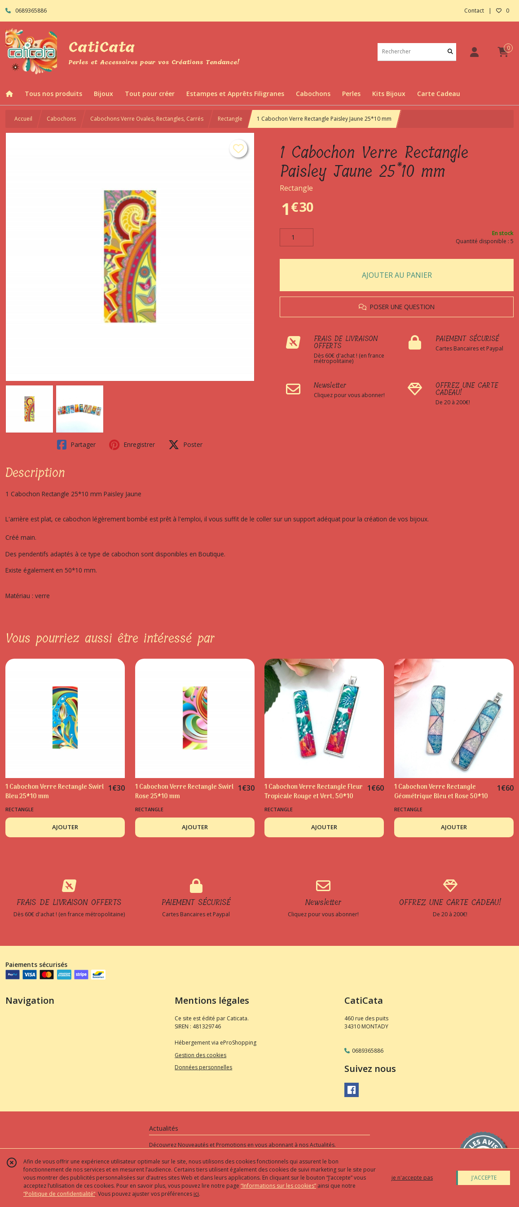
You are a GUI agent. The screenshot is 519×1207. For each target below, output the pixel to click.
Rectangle (230, 118)
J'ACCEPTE (484, 1177)
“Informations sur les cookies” (278, 1186)
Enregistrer (132, 444)
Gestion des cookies (200, 1055)
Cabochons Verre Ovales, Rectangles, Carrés (146, 118)
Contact (474, 10)
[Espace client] (474, 52)
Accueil (23, 118)
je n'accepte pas (412, 1177)
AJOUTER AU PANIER (397, 275)
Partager (76, 444)
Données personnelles (203, 1067)
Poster (185, 444)
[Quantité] (296, 237)
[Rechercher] (450, 52)
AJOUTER (65, 827)
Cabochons (61, 118)
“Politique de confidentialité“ (59, 1194)
